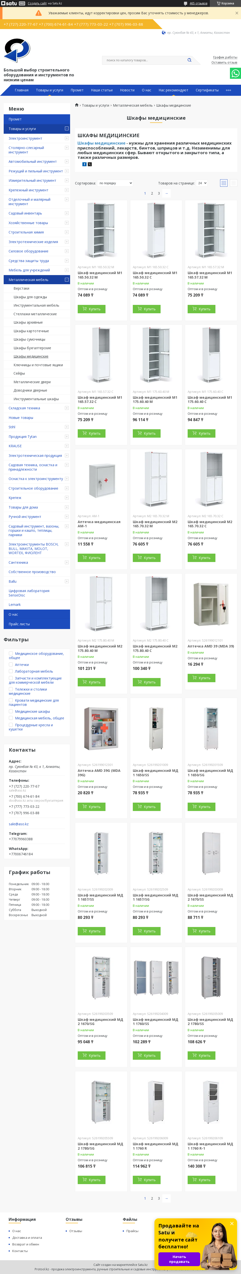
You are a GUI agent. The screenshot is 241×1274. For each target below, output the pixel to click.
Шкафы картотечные (31, 331)
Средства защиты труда (29, 260)
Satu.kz (143, 1265)
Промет (77, 90)
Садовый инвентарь (25, 213)
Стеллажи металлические (35, 314)
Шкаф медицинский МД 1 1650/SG (210, 772)
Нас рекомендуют (173, 90)
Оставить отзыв (224, 62)
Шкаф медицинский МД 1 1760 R (155, 1146)
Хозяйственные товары (28, 222)
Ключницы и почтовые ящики (38, 365)
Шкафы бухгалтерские (32, 348)
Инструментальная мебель (36, 305)
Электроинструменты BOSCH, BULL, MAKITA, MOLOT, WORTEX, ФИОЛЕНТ (34, 548)
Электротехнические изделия (33, 241)
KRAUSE (15, 446)
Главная (22, 90)
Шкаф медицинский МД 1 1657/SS (100, 897)
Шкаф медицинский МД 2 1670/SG (100, 1021)
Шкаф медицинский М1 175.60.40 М (155, 399)
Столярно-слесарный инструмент (26, 149)
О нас (146, 90)
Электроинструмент (25, 138)
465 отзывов (198, 3)
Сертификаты (207, 90)
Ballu (12, 581)
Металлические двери (32, 382)
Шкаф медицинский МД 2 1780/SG (100, 1146)
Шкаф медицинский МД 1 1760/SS (155, 1021)
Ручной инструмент (25, 516)
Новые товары (21, 417)
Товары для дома (23, 507)
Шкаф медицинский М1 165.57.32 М (210, 275)
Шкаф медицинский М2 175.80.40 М (100, 648)
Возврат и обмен (25, 1244)
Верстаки (21, 288)
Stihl (12, 427)
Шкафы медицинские (31, 356)
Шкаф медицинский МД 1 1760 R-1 (210, 1146)
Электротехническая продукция (35, 455)
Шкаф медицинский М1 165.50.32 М (100, 275)
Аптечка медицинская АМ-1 (99, 524)
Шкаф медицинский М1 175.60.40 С (210, 399)
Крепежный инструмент (28, 190)
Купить (95, 309)
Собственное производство (32, 571)
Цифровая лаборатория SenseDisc (29, 592)
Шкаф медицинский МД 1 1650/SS (155, 772)
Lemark (15, 604)
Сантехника (18, 562)
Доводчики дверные (30, 390)
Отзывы (75, 1231)
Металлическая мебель (28, 279)
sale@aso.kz (19, 824)
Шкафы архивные (28, 322)
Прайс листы (19, 624)
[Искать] (189, 60)
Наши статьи (102, 90)
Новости (127, 90)
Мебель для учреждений (29, 270)
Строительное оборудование (33, 488)
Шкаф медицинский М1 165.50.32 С (155, 275)
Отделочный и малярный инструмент (29, 201)
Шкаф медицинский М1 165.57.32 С (100, 399)
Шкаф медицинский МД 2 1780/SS (210, 1021)
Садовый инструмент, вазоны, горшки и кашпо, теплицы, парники (34, 530)
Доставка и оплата (27, 1237)
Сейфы (19, 373)
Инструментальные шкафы (36, 399)
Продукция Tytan (23, 436)
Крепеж (15, 497)
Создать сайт (37, 3)
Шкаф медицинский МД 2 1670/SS (210, 897)
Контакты (20, 1251)
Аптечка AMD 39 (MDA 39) (211, 646)
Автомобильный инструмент (33, 161)
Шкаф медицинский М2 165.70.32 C (210, 524)
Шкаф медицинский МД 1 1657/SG (155, 897)
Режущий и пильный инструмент (36, 171)
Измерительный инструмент (32, 180)
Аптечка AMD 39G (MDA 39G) (99, 772)
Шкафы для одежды (30, 297)
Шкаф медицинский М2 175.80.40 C (155, 648)
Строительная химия (26, 232)
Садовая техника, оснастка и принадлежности (33, 467)
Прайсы (132, 1231)
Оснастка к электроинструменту (36, 478)
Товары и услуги (49, 90)
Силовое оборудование (28, 251)
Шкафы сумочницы (29, 339)
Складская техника (24, 408)
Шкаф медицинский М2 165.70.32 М (155, 524)
